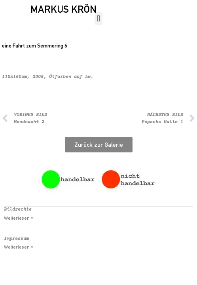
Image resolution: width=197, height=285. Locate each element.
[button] (98, 18)
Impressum (16, 238)
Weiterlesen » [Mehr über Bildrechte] (19, 218)
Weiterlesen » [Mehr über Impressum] (19, 247)
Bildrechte (18, 209)
